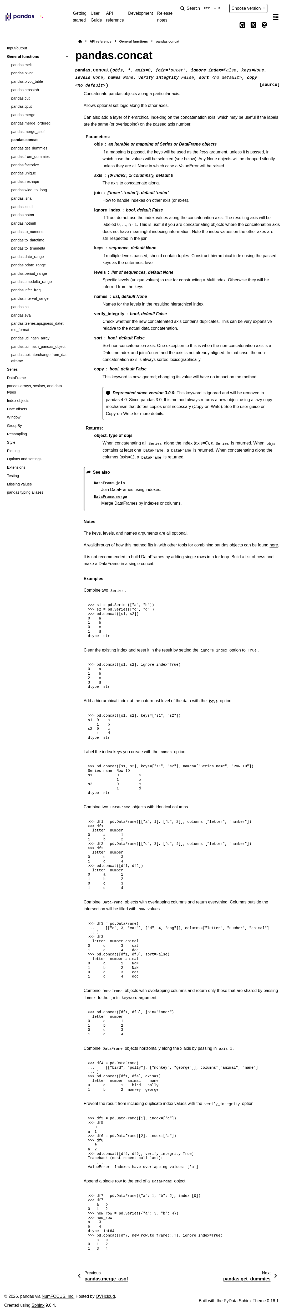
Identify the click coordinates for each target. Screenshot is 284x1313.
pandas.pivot (22, 73)
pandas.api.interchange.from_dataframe (38, 358)
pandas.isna (21, 198)
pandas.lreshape (25, 181)
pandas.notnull (23, 223)
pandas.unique (23, 173)
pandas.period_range (29, 273)
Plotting (13, 451)
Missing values (19, 484)
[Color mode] (231, 25)
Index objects (18, 401)
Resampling (17, 434)
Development (140, 13)
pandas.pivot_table (27, 81)
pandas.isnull (22, 207)
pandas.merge (23, 115)
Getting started (80, 16)
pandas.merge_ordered (30, 123)
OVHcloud (105, 1296)
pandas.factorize (25, 165)
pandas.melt (21, 65)
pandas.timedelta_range (31, 282)
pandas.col (20, 307)
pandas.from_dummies (30, 156)
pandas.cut (20, 98)
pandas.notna (22, 215)
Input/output (17, 48)
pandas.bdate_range (28, 265)
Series (12, 369)
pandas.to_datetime (27, 240)
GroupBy (14, 425)
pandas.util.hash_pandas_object (38, 346)
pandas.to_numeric (27, 232)
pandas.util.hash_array (30, 338)
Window (13, 417)
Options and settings (24, 459)
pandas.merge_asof (27, 132)
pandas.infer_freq (25, 290)
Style (11, 442)
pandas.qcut (21, 106)
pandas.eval (21, 315)
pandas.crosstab (25, 90)
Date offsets (17, 409)
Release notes (165, 16)
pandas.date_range (27, 257)
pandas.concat (24, 140)
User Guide (96, 16)
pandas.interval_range (29, 298)
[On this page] (276, 16)
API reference (115, 16)
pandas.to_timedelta (28, 248)
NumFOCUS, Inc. (58, 1296)
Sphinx (38, 1305)
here (274, 545)
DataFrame (16, 378)
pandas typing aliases (25, 492)
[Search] (201, 8)
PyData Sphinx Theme (245, 1301)
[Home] (80, 41)
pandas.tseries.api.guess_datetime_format (37, 326)
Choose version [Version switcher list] (247, 8)
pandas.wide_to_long (29, 190)
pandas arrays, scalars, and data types (34, 389)
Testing (13, 476)
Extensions (16, 467)
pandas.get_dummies (29, 148)
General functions (23, 56)
